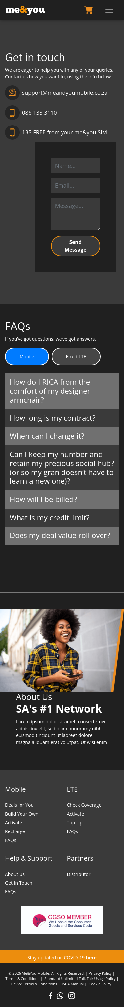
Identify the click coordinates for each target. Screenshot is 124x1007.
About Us (15, 874)
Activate (13, 822)
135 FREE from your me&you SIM (56, 132)
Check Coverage (84, 805)
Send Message (75, 246)
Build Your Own (21, 814)
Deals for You (19, 805)
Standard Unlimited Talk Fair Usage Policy (80, 978)
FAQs (10, 840)
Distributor (79, 874)
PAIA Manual (73, 984)
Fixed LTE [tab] (76, 356)
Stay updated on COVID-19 (62, 957)
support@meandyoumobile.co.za (56, 92)
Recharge (15, 831)
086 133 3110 (31, 112)
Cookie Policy (100, 984)
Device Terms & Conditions (34, 984)
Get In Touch (18, 883)
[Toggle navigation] (109, 9)
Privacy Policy (100, 973)
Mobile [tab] (27, 356)
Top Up (75, 822)
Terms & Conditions (22, 978)
